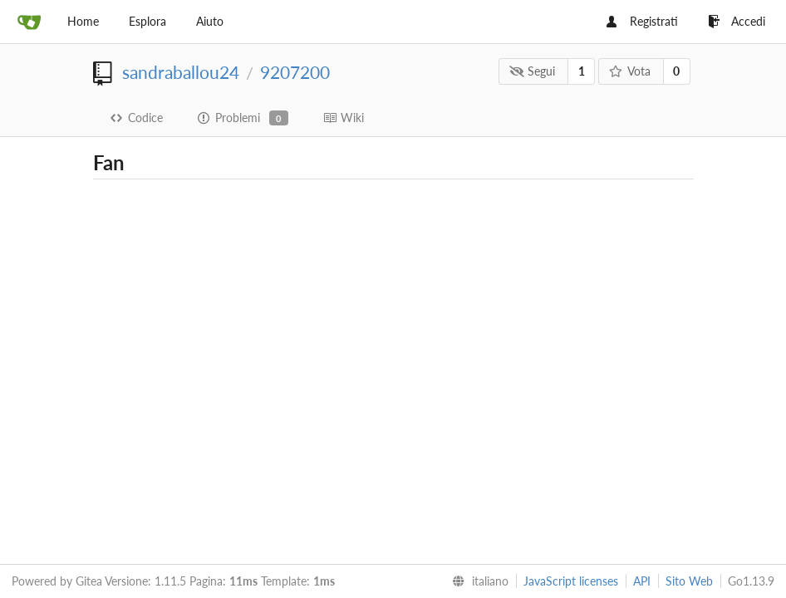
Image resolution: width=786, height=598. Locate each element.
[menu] (476, 581)
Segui (532, 71)
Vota (629, 71)
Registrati (642, 21)
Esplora (147, 21)
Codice (137, 117)
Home (83, 21)
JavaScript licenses (570, 581)
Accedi (736, 21)
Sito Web (689, 581)
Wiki (343, 117)
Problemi (243, 117)
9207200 (295, 71)
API (642, 581)
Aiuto (210, 21)
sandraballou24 (180, 71)
